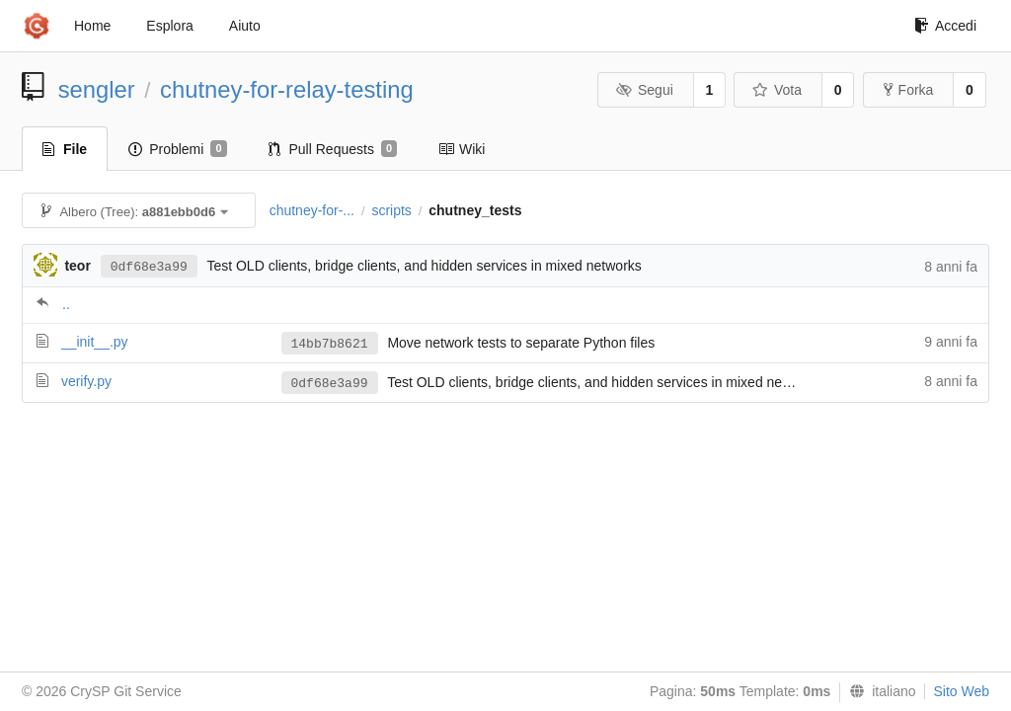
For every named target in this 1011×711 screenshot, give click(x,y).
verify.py (86, 381)
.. (66, 304)
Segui (643, 90)
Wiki (461, 149)
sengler (96, 89)
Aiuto (245, 26)
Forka (909, 90)
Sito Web (961, 691)
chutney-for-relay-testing (287, 89)
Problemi (177, 149)
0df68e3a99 (149, 267)
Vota (776, 90)
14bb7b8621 (329, 344)
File (64, 149)
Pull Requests (333, 149)
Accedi (945, 26)
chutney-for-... (312, 210)
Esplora (169, 26)
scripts (391, 210)
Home (92, 26)
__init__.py (94, 342)
